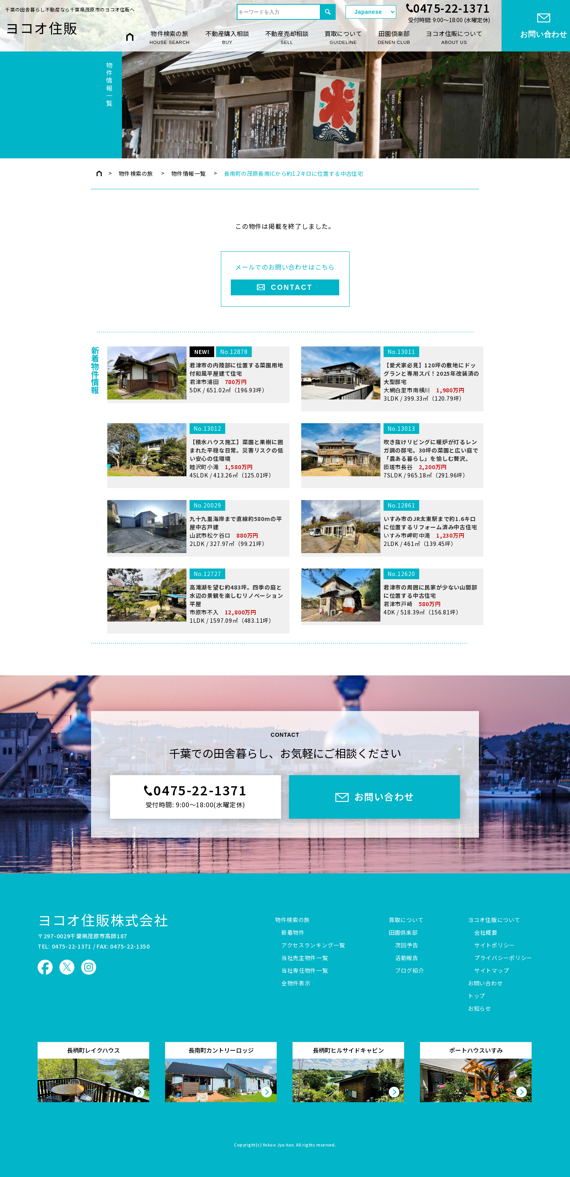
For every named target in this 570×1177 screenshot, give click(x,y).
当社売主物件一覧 (304, 958)
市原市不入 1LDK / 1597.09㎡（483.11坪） (196, 660)
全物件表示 (296, 983)
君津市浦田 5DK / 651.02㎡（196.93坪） (196, 436)
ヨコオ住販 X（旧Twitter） (66, 967)
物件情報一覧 (188, 173)
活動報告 (406, 958)
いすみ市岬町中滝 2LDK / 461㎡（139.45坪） (390, 582)
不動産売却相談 (287, 37)
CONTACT (292, 287)
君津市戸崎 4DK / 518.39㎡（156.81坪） (390, 658)
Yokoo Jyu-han (278, 1145)
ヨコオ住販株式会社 (103, 920)
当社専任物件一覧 (304, 971)
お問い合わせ (485, 983)
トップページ (99, 173)
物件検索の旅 (170, 37)
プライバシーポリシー (503, 958)
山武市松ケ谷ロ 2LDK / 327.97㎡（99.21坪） (196, 582)
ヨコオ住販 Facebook (45, 967)
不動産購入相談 (227, 37)
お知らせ (479, 1009)
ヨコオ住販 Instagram (88, 967)
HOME (130, 37)
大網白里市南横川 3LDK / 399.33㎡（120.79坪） (390, 438)
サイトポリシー (494, 945)
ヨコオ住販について (454, 37)
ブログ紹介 (409, 971)
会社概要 (486, 933)
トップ (476, 996)
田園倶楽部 (394, 37)
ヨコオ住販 (41, 28)
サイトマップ (491, 971)
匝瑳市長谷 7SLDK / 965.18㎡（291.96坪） (390, 515)
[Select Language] (371, 12)
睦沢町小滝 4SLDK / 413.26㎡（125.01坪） (196, 515)
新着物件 (293, 933)
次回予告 (406, 945)
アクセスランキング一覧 (313, 945)
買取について (343, 37)
